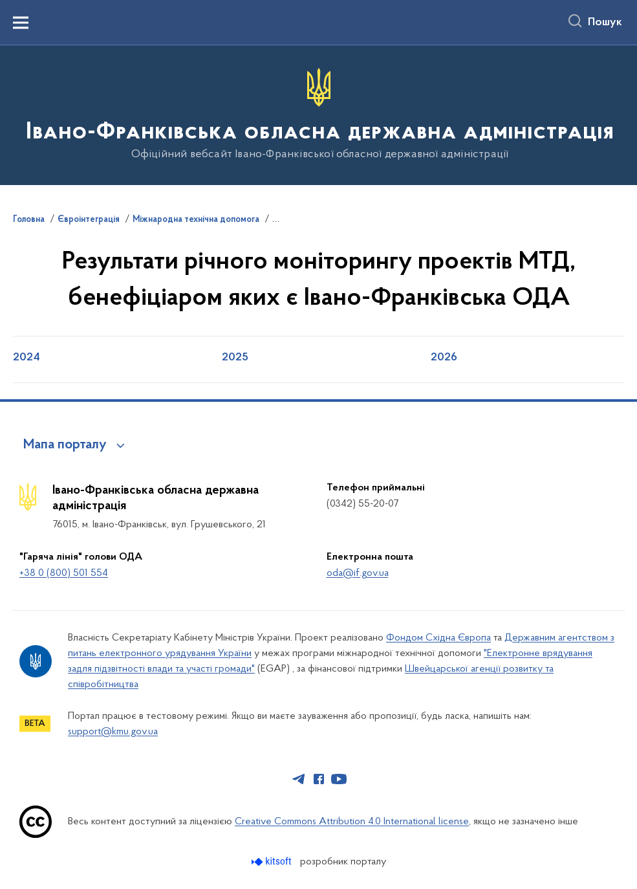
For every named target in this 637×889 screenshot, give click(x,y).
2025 (235, 358)
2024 (26, 358)
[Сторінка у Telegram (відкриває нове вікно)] (299, 779)
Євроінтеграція (89, 220)
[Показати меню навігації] (20, 22)
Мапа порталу (65, 445)
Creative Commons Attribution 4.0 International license (352, 822)
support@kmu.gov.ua (113, 732)
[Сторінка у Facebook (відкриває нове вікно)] (319, 779)
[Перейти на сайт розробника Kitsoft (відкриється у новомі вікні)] (273, 861)
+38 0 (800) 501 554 (63, 573)
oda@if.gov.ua (358, 573)
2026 (444, 358)
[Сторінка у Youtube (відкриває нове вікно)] (339, 779)
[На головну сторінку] (318, 114)
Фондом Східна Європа (438, 638)
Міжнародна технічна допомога (196, 220)
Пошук (605, 22)
